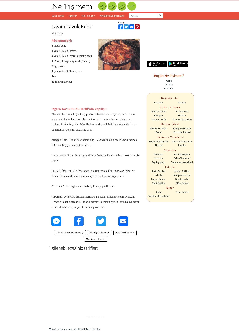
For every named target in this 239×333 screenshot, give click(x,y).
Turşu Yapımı (182, 192)
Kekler (159, 132)
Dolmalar (158, 154)
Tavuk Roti (169, 88)
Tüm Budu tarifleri (95, 239)
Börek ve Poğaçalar (158, 141)
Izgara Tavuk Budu (72, 29)
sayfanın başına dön (60, 329)
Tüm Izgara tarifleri (99, 232)
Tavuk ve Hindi (158, 119)
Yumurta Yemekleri (182, 119)
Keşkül (169, 80)
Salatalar (158, 158)
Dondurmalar (182, 179)
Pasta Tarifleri (159, 171)
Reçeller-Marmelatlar (158, 196)
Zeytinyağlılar (158, 162)
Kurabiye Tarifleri (182, 132)
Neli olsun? (88, 15)
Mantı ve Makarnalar (182, 141)
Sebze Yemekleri (182, 158)
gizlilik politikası (82, 329)
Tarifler (72, 15)
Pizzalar (182, 145)
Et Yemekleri (182, 111)
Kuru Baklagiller (182, 154)
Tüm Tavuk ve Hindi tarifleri (70, 232)
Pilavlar (158, 145)
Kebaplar (158, 115)
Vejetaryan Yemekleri (182, 162)
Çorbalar (158, 102)
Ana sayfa (58, 15)
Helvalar (158, 175)
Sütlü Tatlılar (158, 183)
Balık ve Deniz (159, 111)
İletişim (96, 329)
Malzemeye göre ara (112, 15)
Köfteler (182, 115)
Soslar (159, 192)
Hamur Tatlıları (182, 171)
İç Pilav (169, 84)
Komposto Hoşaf (182, 175)
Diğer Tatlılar (182, 183)
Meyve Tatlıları (158, 179)
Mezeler (182, 102)
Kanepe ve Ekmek (182, 128)
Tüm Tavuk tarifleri (125, 232)
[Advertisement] (95, 97)
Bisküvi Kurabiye (158, 128)
